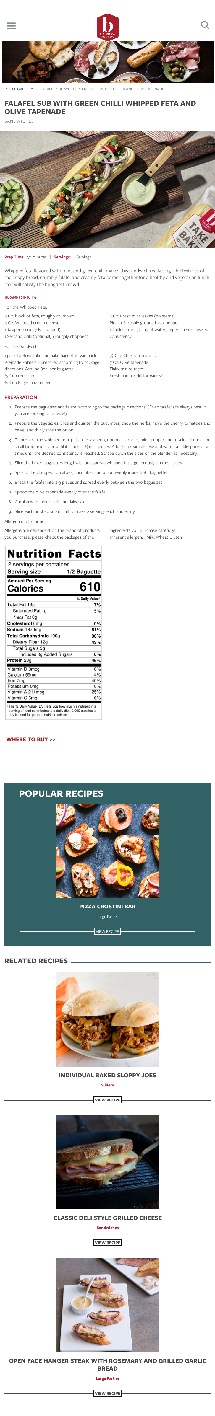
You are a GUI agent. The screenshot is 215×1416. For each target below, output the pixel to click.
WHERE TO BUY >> (30, 739)
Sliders (107, 1085)
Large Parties (107, 916)
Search (205, 25)
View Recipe (107, 931)
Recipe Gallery (18, 89)
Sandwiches (19, 121)
